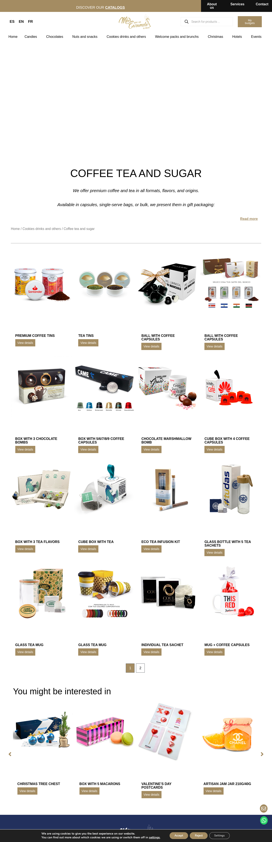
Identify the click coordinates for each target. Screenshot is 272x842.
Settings (223, 835)
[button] (9, 754)
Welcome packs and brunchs (178, 37)
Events (257, 37)
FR (30, 22)
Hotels (238, 37)
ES (12, 22)
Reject (198, 835)
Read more (249, 219)
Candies (31, 37)
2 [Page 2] (141, 668)
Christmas (216, 37)
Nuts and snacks (85, 37)
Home (13, 36)
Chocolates (55, 37)
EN (21, 22)
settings (149, 837)
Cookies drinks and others (127, 37)
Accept (175, 835)
